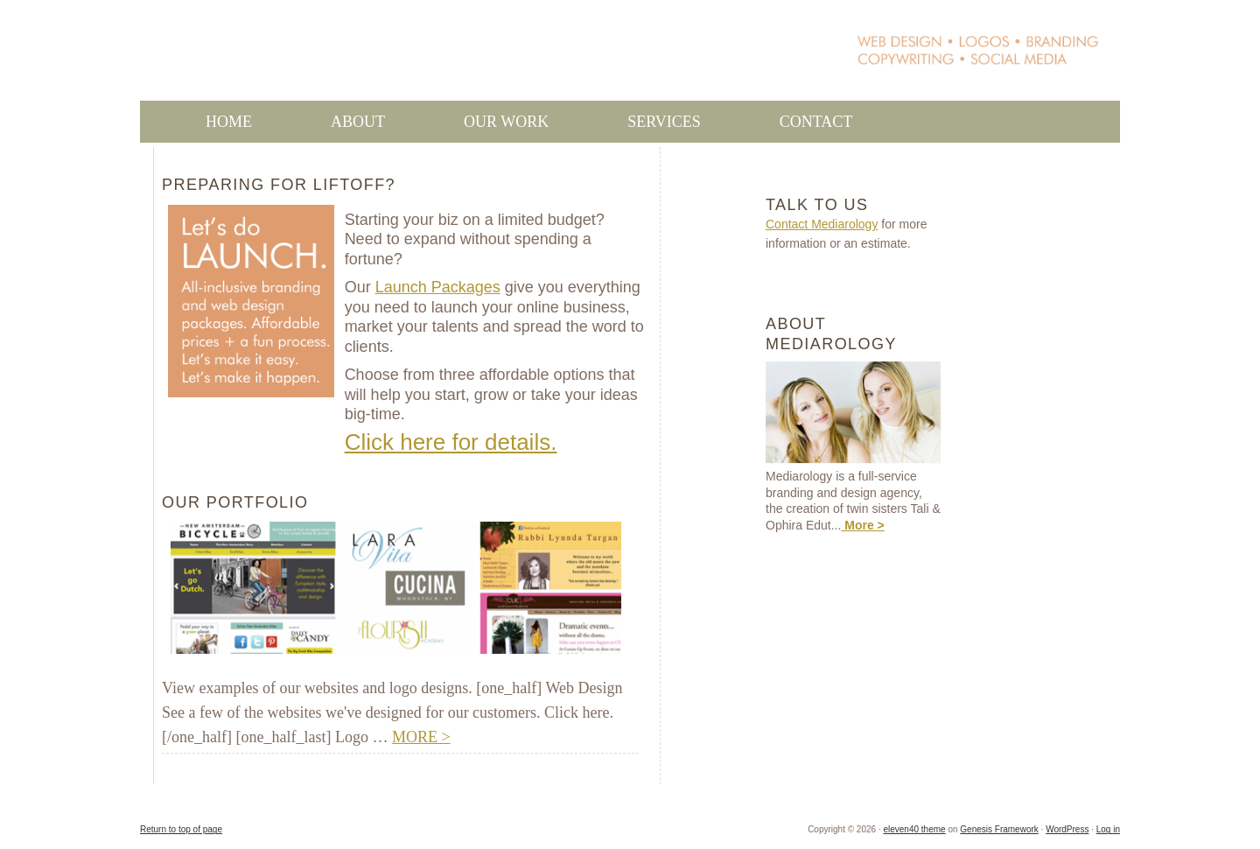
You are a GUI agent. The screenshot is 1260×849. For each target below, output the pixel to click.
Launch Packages (437, 287)
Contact (816, 121)
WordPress (1067, 829)
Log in (1108, 829)
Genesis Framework (999, 829)
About (358, 121)
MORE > (421, 737)
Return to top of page (181, 829)
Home (229, 121)
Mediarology (457, 58)
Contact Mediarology (822, 224)
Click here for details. (451, 442)
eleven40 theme (914, 829)
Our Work (473, 121)
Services (664, 121)
